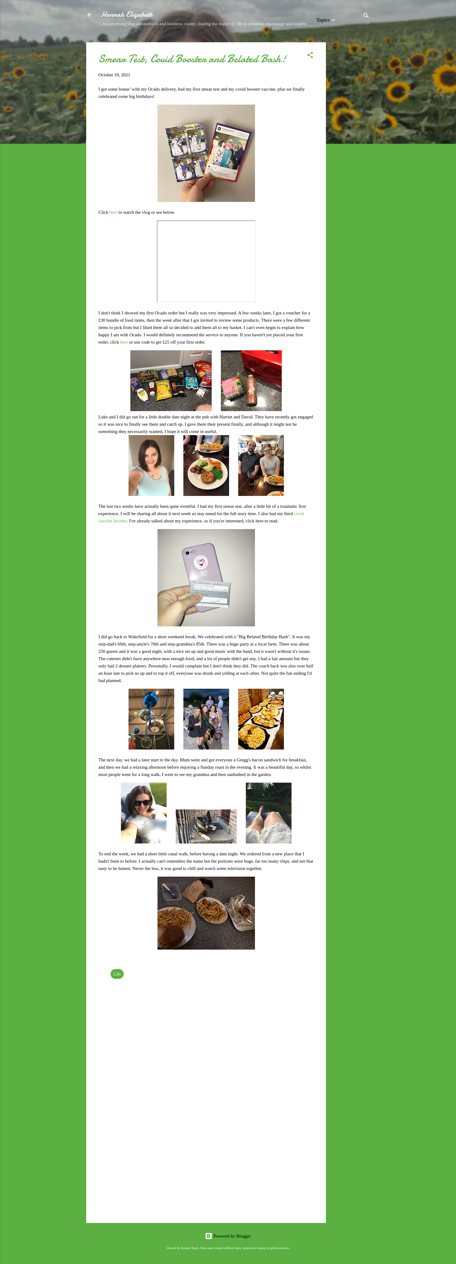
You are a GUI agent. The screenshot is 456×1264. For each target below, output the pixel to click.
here (113, 212)
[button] (310, 56)
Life (117, 973)
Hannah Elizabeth (127, 14)
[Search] (366, 16)
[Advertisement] (350, 133)
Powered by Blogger (228, 1236)
